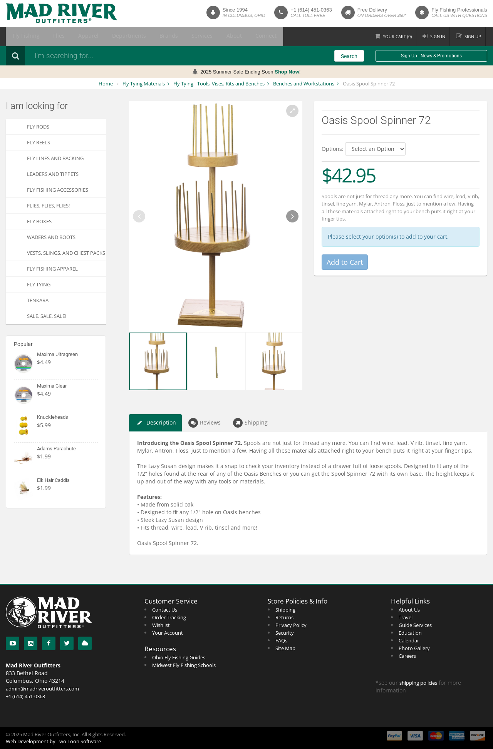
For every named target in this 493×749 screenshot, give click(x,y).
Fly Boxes (39, 221)
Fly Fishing (22, 36)
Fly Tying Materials (143, 83)
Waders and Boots (51, 237)
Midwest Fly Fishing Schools (184, 665)
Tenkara (38, 300)
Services (164, 36)
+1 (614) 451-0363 (311, 10)
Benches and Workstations (303, 83)
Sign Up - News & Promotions (431, 56)
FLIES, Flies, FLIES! (48, 205)
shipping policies (418, 682)
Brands (137, 36)
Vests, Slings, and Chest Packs (66, 252)
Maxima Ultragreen (57, 354)
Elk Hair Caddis (53, 480)
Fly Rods (38, 126)
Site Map (285, 648)
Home (106, 83)
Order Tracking (169, 617)
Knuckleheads (52, 417)
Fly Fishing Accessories (57, 189)
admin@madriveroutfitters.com (42, 688)
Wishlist (161, 625)
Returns (284, 617)
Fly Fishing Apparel (52, 268)
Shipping (250, 423)
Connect (215, 36)
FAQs (281, 640)
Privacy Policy (291, 625)
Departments (105, 36)
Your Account (167, 632)
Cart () (394, 36)
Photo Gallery (414, 648)
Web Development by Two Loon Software (53, 741)
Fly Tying (38, 284)
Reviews (204, 423)
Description (155, 423)
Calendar (409, 640)
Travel (406, 617)
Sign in (435, 36)
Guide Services (415, 625)
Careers (407, 655)
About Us (409, 609)
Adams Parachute (56, 448)
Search (349, 56)
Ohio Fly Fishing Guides (178, 657)
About (190, 36)
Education (410, 632)
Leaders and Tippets (53, 174)
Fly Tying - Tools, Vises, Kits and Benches (219, 83)
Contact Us (164, 609)
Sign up (472, 36)
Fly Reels (38, 142)
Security (284, 632)
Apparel (71, 36)
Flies (49, 36)
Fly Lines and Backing (55, 158)
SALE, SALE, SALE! (46, 316)
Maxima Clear (52, 386)
